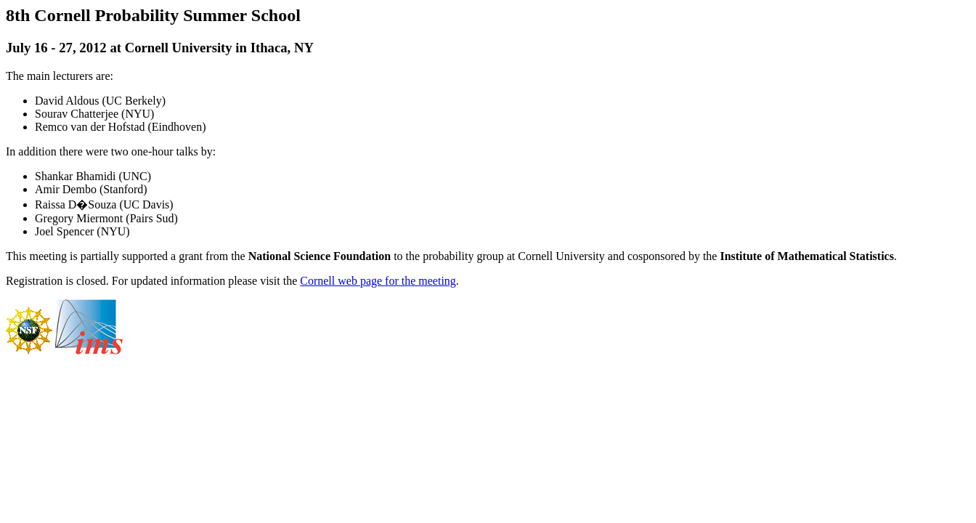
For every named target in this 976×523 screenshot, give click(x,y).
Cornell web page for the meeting (378, 281)
